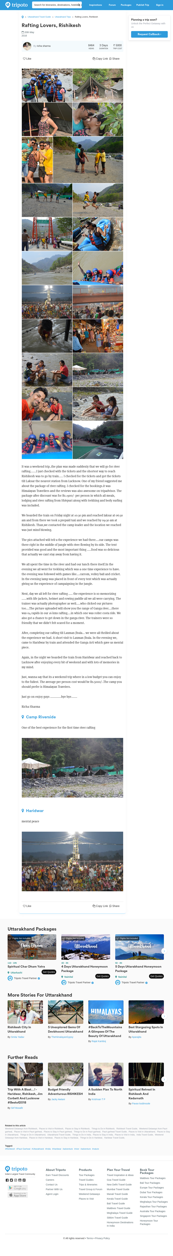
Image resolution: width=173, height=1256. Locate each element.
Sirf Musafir (17, 1108)
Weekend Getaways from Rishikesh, (21, 1128)
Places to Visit (86, 1198)
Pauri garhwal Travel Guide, (114, 1132)
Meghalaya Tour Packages (154, 1201)
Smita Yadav (17, 1037)
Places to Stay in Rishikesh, (77, 1128)
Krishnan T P (98, 1099)
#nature (95, 1149)
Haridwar (33, 811)
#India (48, 1149)
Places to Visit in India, (125, 1135)
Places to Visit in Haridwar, (41, 1138)
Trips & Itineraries (88, 1184)
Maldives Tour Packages (152, 1178)
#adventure (68, 1149)
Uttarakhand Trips (63, 17)
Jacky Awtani (58, 1099)
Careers (50, 1179)
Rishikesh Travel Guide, (127, 1128)
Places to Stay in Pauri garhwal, (58, 1132)
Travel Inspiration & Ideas (120, 1175)
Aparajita (136, 1037)
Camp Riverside (39, 717)
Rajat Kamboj (99, 1041)
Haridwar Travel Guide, (114, 1138)
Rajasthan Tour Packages (153, 1206)
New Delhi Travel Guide (119, 1184)
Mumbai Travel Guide (118, 1189)
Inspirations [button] (96, 5)
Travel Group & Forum (90, 1189)
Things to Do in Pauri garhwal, (87, 1132)
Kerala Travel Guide (117, 1198)
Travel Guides (86, 1179)
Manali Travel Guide (117, 1194)
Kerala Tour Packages (151, 1197)
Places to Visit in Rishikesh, (51, 1128)
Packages (126, 5)
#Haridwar (56, 1149)
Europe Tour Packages (152, 1187)
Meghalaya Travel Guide (120, 1213)
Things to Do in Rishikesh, (103, 1128)
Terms (89, 1238)
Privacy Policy (102, 1238)
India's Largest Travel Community (20, 1174)
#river (76, 1149)
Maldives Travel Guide (118, 1208)
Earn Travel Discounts (57, 1175)
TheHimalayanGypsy (62, 1037)
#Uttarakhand (38, 1149)
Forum (112, 5)
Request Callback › (149, 34)
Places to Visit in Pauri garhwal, (28, 1132)
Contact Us (51, 1184)
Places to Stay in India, (103, 1135)
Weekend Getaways (89, 1194)
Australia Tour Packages (152, 1211)
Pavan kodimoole (141, 1103)
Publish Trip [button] (143, 5)
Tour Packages (87, 1175)
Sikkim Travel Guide (117, 1217)
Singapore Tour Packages (153, 1216)
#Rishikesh (10, 1149)
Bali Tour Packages (150, 1183)
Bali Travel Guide (116, 1203)
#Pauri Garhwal (23, 1149)
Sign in (159, 5)
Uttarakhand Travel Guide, (59, 1135)
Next (164, 951)
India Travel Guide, (145, 1135)
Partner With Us (54, 1189)
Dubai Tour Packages (151, 1192)
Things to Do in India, (81, 1135)
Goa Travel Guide (116, 1179)
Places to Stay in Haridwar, (67, 1138)
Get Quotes (49, 972)
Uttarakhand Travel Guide (39, 17)
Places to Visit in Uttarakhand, (142, 1132)
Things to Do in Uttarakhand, (33, 1135)
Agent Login (52, 1194)
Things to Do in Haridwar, (91, 1138)
